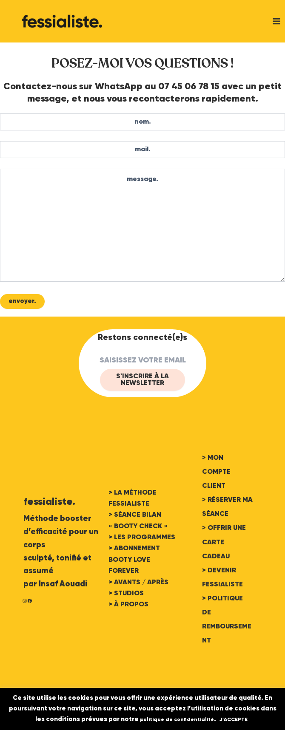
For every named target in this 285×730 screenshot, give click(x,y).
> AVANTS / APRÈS (138, 582)
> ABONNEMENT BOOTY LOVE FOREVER (134, 559)
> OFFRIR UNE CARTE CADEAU (224, 542)
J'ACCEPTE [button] (233, 719)
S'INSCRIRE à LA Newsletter (142, 380)
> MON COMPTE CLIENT (216, 472)
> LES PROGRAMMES (141, 537)
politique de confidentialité (177, 719)
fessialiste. (49, 502)
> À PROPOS (128, 604)
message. (142, 225)
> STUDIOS (126, 593)
